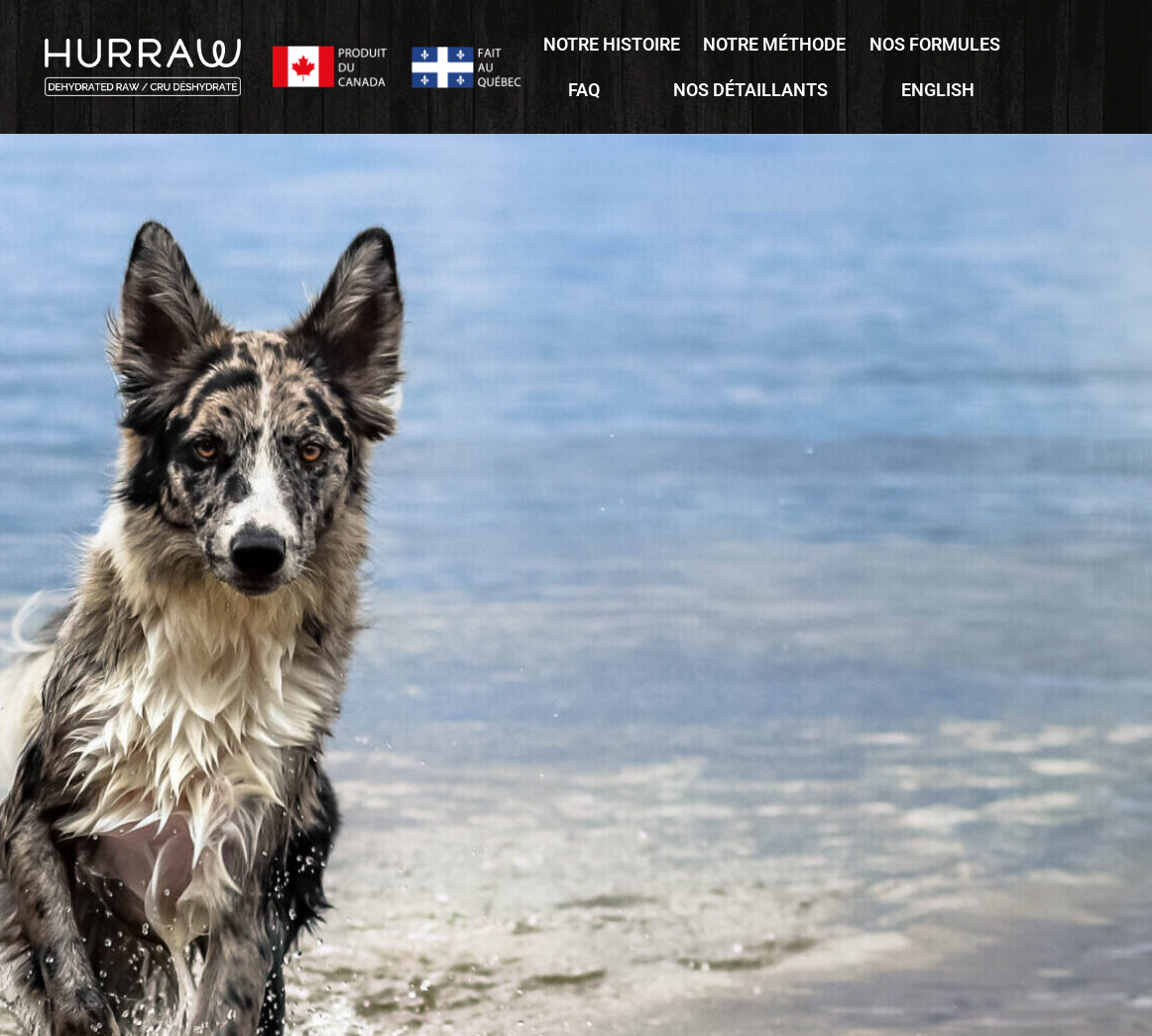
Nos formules (934, 44)
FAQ (584, 89)
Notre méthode (774, 44)
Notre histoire (611, 44)
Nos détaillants (750, 89)
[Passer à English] (937, 90)
